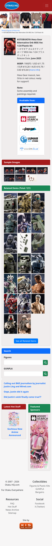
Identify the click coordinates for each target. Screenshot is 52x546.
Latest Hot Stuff (12, 406)
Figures (8, 357)
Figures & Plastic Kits (13, 30)
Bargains (39, 492)
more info (34, 69)
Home (3, 30)
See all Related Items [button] (26, 341)
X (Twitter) (40, 506)
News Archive (12, 509)
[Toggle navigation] (46, 5)
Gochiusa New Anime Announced (14, 432)
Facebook (39, 503)
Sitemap (12, 513)
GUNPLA (8, 368)
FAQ (12, 503)
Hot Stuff (12, 506)
